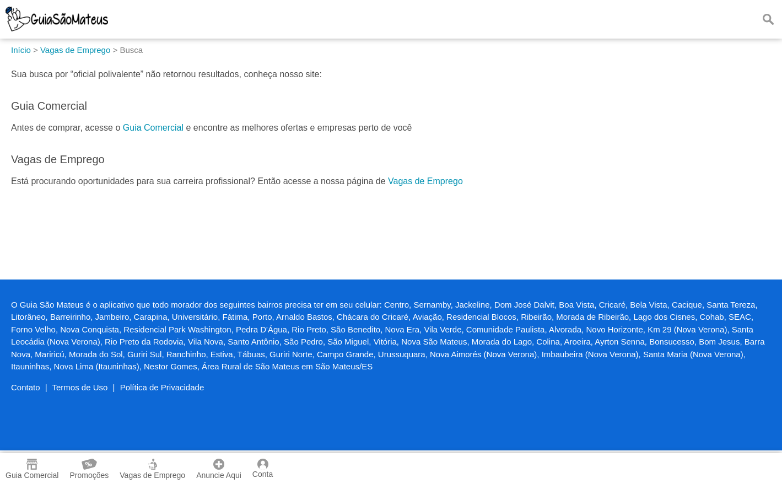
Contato (25, 387)
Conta (262, 469)
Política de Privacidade (162, 387)
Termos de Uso (80, 387)
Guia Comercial (153, 127)
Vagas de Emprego (425, 181)
